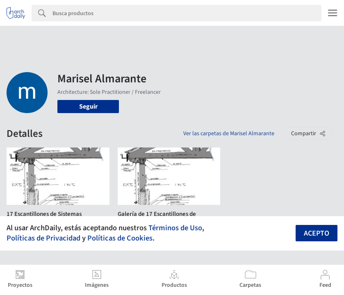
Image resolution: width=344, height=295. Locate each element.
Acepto (316, 233)
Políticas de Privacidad (43, 238)
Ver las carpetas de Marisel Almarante (228, 133)
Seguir (88, 106)
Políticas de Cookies (120, 238)
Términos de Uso (175, 227)
